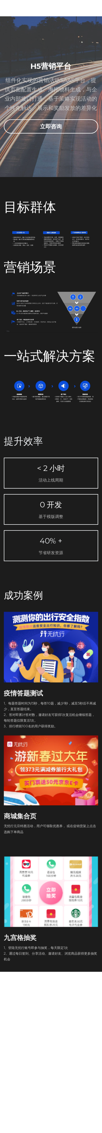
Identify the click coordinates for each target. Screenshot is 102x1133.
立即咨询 (51, 126)
